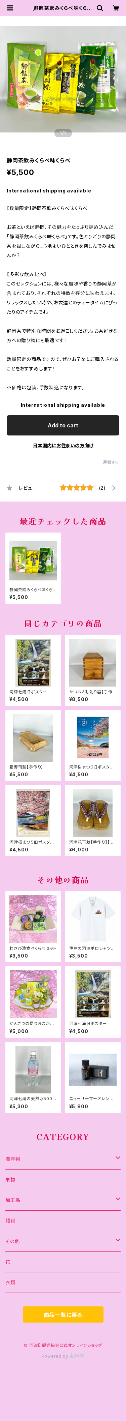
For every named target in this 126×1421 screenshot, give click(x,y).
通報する (111, 462)
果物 (10, 1179)
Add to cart (63, 425)
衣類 (10, 1282)
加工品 (12, 1200)
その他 (12, 1241)
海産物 (12, 1159)
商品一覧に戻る (63, 1314)
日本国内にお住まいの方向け (63, 445)
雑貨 (10, 1220)
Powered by (63, 1356)
